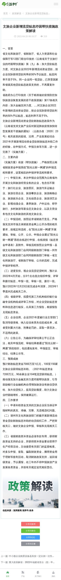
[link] (5, 13)
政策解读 (16, 13)
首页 (5, 13)
